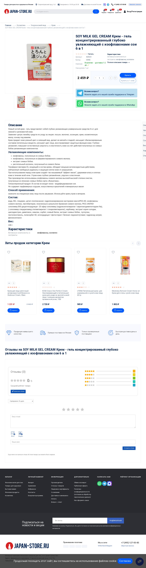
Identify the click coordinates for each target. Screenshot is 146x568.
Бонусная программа (35, 495)
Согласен (125, 561)
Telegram (109, 546)
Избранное (32, 489)
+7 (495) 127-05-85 (130, 542)
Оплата (53, 499)
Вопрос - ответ (56, 502)
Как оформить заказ (81, 500)
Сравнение (32, 486)
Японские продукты (12, 492)
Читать (91, 54)
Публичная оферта (80, 486)
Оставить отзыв (129, 448)
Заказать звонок (135, 4)
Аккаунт (31, 482)
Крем (46, 243)
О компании (55, 492)
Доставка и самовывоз (59, 495)
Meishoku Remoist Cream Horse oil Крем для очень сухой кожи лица (126, 292)
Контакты (31, 492)
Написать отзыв (18, 391)
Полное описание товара (118, 62)
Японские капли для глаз (14, 482)
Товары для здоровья (13, 486)
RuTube (102, 546)
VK (99, 546)
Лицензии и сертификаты (60, 489)
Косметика (9, 495)
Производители (57, 482)
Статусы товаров (57, 486)
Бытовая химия (10, 489)
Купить (128, 75)
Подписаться (116, 520)
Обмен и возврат (80, 482)
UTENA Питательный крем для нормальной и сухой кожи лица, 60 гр (90, 293)
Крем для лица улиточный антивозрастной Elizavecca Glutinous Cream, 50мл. (19, 293)
